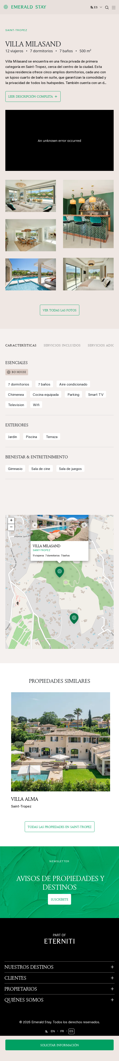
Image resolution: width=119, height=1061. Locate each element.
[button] (74, 619)
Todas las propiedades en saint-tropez (60, 827)
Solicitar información (59, 1045)
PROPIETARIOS (20, 989)
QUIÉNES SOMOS (23, 999)
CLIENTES (15, 978)
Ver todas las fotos (59, 310)
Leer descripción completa (30, 96)
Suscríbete (59, 899)
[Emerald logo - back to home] (25, 6)
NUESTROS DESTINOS (28, 967)
